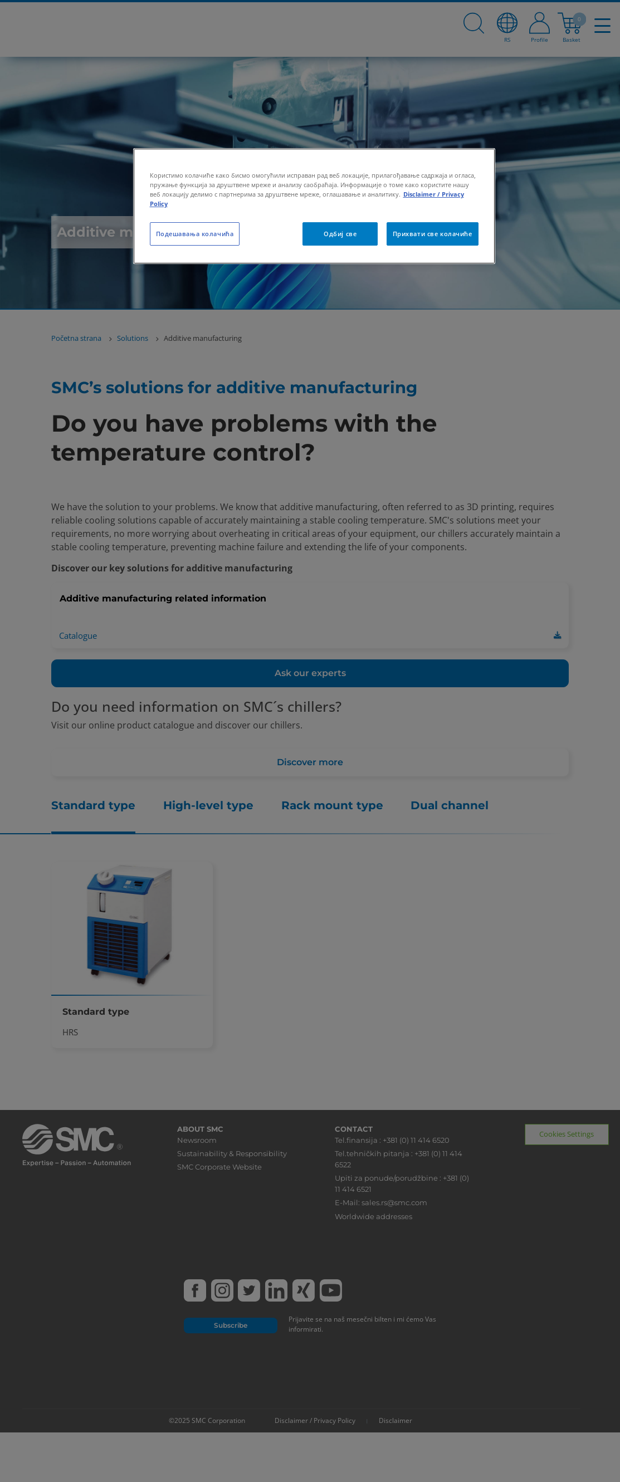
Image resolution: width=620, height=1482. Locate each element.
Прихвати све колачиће (432, 233)
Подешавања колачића (195, 233)
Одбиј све (340, 233)
